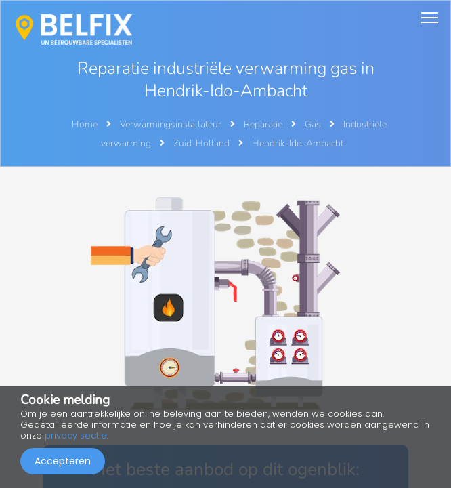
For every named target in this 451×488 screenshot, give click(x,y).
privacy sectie (76, 435)
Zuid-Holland (202, 143)
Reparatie (264, 124)
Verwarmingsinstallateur (171, 124)
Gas (314, 124)
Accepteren (63, 461)
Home (85, 124)
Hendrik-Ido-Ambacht (297, 143)
